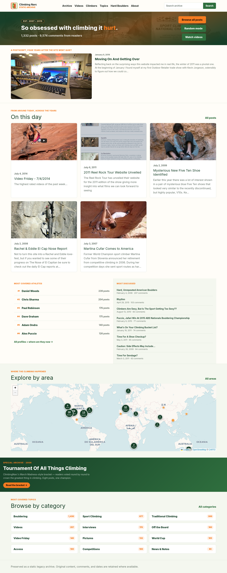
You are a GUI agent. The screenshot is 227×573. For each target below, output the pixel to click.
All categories (207, 506)
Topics (104, 5)
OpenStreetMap (199, 450)
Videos (79, 5)
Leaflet (185, 450)
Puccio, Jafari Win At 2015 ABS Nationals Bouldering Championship (153, 318)
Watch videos (194, 37)
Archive (67, 5)
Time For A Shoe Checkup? (131, 336)
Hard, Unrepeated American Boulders (137, 290)
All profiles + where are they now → (33, 341)
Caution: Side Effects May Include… (136, 346)
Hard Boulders (119, 5)
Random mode (193, 28)
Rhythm (121, 299)
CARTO (212, 450)
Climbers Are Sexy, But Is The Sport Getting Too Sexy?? (147, 308)
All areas (210, 378)
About (135, 5)
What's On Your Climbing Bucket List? (137, 327)
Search (210, 5)
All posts (210, 117)
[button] (163, 407)
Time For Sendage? (127, 355)
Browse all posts (192, 19)
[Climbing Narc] (24, 6)
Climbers (91, 5)
